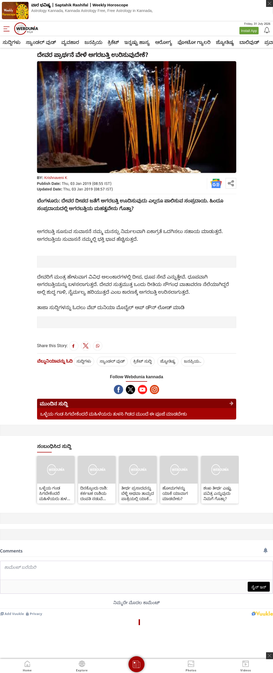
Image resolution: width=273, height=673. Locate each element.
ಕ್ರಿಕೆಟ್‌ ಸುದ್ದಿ (142, 361)
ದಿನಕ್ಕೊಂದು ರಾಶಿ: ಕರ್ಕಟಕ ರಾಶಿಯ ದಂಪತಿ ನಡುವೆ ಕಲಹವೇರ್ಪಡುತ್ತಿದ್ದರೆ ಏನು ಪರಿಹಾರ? (96, 493)
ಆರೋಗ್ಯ (163, 42)
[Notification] (266, 30)
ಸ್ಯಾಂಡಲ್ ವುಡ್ (41, 42)
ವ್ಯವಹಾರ (70, 42)
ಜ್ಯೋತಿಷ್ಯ (225, 42)
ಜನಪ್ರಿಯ (93, 42)
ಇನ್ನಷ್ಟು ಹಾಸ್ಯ (137, 42)
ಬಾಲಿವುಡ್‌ (249, 42)
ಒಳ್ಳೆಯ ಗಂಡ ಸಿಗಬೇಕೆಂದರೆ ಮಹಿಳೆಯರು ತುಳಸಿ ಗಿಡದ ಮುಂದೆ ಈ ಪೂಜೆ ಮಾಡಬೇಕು (113, 414)
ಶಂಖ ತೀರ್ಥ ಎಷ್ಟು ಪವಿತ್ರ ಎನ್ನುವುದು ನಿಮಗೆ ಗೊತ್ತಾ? (217, 493)
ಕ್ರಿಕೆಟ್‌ (113, 42)
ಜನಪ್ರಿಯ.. (192, 361)
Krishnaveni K (55, 177)
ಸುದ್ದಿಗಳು (12, 42)
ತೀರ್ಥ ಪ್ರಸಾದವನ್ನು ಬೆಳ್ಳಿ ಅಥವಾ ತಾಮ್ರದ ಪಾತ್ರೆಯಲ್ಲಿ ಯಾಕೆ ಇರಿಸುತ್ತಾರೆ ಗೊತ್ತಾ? (137, 493)
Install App (249, 30)
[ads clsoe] (269, 655)
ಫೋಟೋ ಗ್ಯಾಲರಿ (194, 42)
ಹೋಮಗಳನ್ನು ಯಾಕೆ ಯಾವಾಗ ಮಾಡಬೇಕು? (175, 493)
